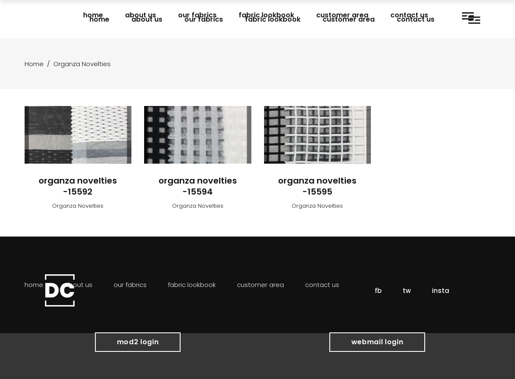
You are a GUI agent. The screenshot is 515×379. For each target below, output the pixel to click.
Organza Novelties (77, 206)
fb (378, 290)
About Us (78, 284)
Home (34, 63)
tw (407, 290)
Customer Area (260, 284)
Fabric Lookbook (192, 284)
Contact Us (322, 284)
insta (440, 290)
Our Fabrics (130, 284)
